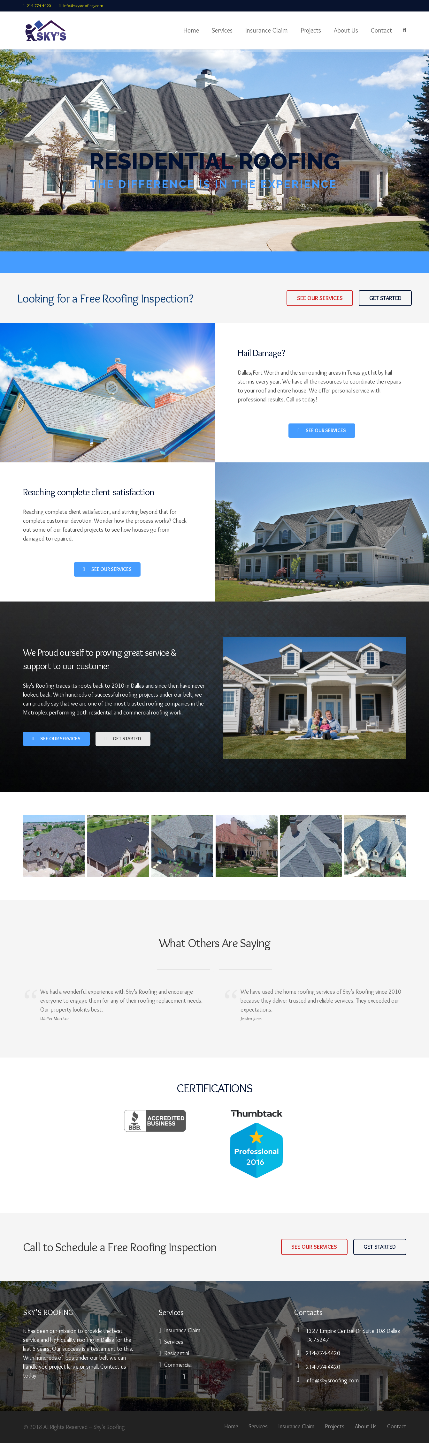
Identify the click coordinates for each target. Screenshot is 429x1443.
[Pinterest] (201, 1377)
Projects (334, 1426)
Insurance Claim (182, 1330)
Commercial (178, 1364)
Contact (396, 1426)
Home (231, 1426)
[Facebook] (166, 1377)
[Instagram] (184, 1377)
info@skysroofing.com (83, 5)
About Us (366, 1426)
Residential (176, 1353)
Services (173, 1341)
